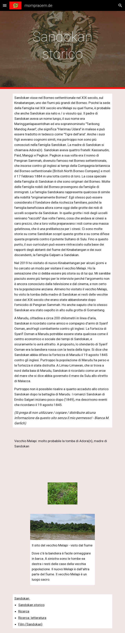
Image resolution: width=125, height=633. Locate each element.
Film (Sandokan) (30, 624)
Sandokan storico (31, 605)
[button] (4, 5)
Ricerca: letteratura (32, 618)
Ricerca (23, 611)
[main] (62, 50)
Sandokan (22, 598)
